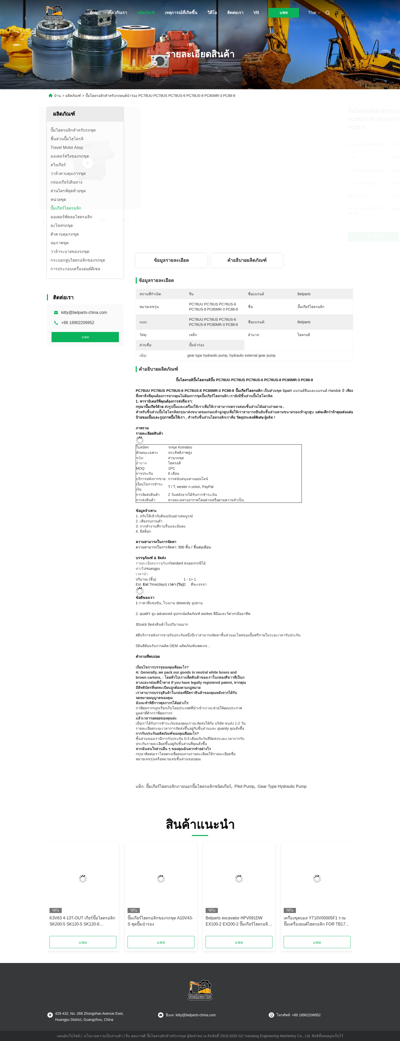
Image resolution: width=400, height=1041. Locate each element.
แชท (284, 12)
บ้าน (93, 12)
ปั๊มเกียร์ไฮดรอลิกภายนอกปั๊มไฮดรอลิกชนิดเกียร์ (188, 786)
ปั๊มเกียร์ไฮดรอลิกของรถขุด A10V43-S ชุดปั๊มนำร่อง (160, 921)
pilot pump (244, 786)
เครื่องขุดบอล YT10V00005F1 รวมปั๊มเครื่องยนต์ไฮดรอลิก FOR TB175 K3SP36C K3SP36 (316, 921)
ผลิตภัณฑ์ (146, 12)
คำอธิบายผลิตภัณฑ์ (247, 260)
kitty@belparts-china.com (84, 312)
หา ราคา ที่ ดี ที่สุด (271, 237)
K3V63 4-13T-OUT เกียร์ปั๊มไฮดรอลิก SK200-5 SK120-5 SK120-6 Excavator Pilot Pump (82, 921)
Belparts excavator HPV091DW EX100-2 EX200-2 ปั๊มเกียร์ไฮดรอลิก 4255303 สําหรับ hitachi (238, 921)
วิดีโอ (212, 12)
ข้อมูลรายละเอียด (171, 260)
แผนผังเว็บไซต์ (68, 1036)
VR (256, 12)
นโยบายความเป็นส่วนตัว (103, 1036)
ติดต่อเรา (235, 12)
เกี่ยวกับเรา (117, 12)
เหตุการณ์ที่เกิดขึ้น (181, 12)
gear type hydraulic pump (282, 786)
